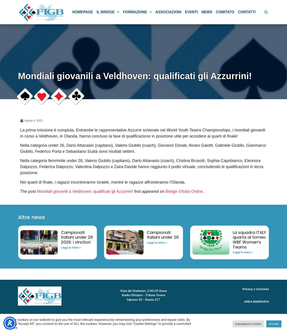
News (207, 12)
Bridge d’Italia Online (184, 191)
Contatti (247, 12)
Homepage (82, 12)
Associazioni (168, 12)
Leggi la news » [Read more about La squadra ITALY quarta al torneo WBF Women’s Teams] (243, 252)
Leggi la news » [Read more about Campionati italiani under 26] (157, 242)
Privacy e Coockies (255, 289)
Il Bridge (108, 12)
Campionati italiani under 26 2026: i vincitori (77, 237)
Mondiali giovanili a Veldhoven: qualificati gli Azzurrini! (85, 191)
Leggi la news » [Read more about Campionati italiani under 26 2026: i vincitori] (71, 247)
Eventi (191, 12)
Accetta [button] (274, 324)
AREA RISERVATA (256, 301)
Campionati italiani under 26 (163, 235)
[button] (266, 12)
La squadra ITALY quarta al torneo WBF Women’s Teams (249, 240)
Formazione (137, 12)
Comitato (225, 12)
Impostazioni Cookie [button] (248, 324)
